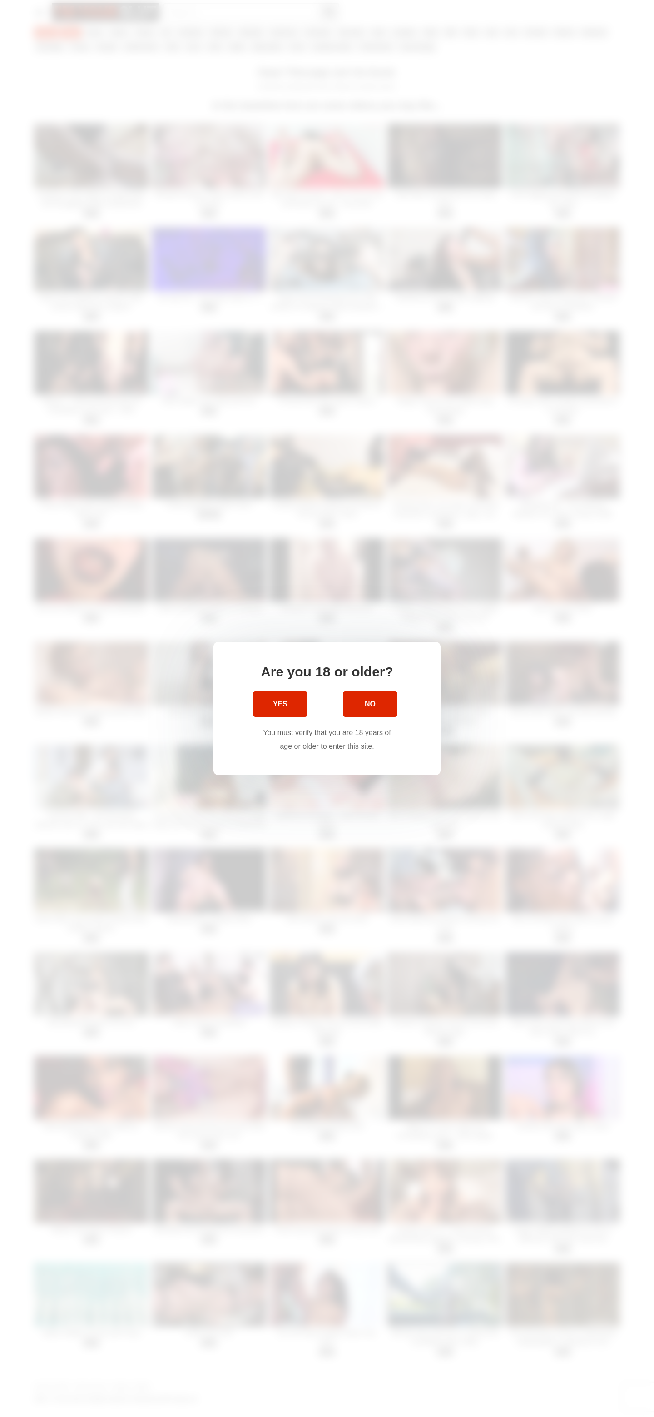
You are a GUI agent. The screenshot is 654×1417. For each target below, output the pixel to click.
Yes (280, 704)
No (370, 704)
